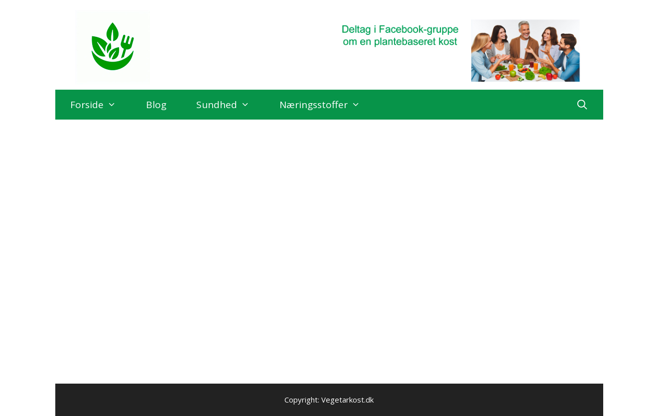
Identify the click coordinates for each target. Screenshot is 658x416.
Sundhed (230, 105)
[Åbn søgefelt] (582, 105)
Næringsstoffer (327, 105)
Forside (100, 105)
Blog (156, 104)
